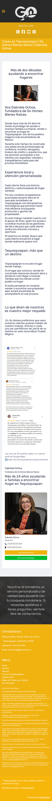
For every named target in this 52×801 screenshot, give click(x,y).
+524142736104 (14, 544)
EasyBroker (44, 797)
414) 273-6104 (26, 26)
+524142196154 (14, 547)
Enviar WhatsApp (26, 558)
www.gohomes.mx (33, 700)
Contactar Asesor (26, 552)
